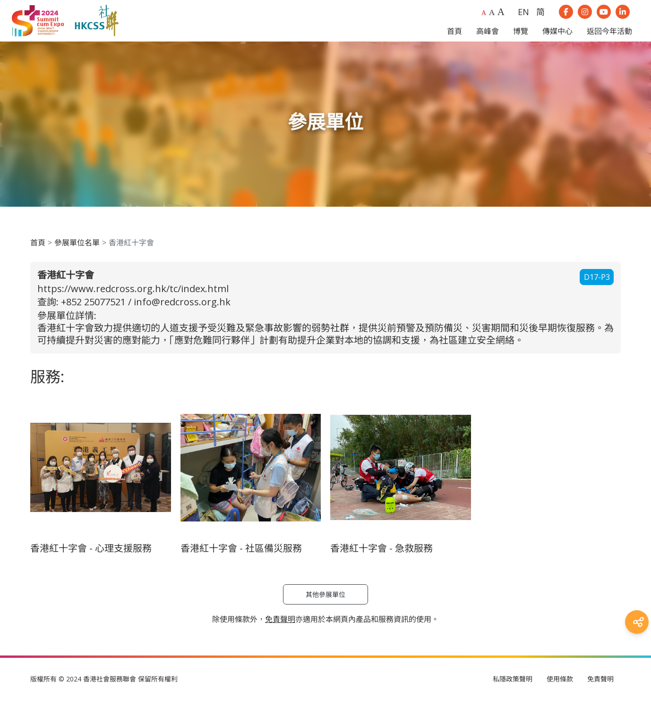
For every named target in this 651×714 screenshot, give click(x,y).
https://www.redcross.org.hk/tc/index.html (133, 302)
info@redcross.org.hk (182, 316)
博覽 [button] (520, 38)
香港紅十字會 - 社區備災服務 (241, 562)
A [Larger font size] (492, 19)
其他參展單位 (325, 608)
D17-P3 (597, 291)
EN (523, 19)
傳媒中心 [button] (557, 38)
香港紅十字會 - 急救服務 (381, 562)
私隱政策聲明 (512, 693)
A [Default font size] (483, 19)
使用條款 (560, 693)
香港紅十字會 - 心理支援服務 (91, 562)
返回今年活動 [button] (609, 38)
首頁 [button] (454, 38)
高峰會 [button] (487, 38)
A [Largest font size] (501, 18)
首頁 (37, 256)
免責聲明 (600, 693)
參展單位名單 (77, 256)
